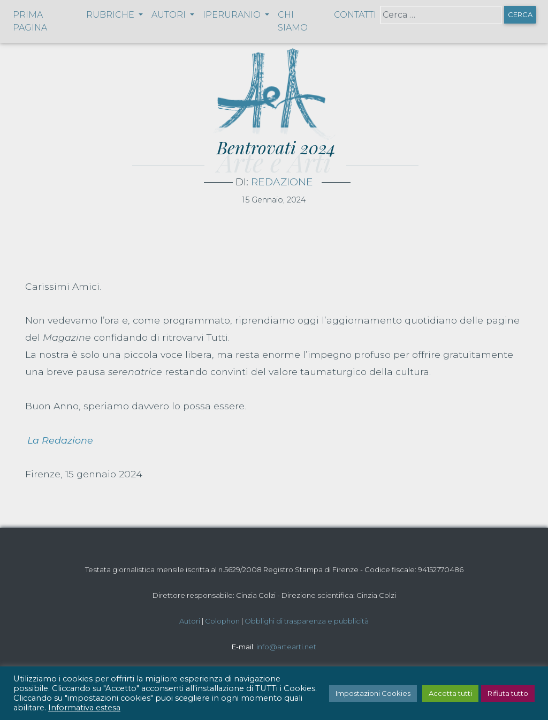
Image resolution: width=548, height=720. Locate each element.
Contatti (355, 15)
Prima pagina (30, 21)
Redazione (282, 181)
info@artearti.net (286, 646)
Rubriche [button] (111, 15)
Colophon (222, 621)
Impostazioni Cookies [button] (373, 693)
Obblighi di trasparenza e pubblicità (307, 621)
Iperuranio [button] (233, 15)
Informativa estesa (84, 707)
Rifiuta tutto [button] (508, 693)
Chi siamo (293, 21)
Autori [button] (169, 15)
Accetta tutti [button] (450, 693)
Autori (189, 621)
